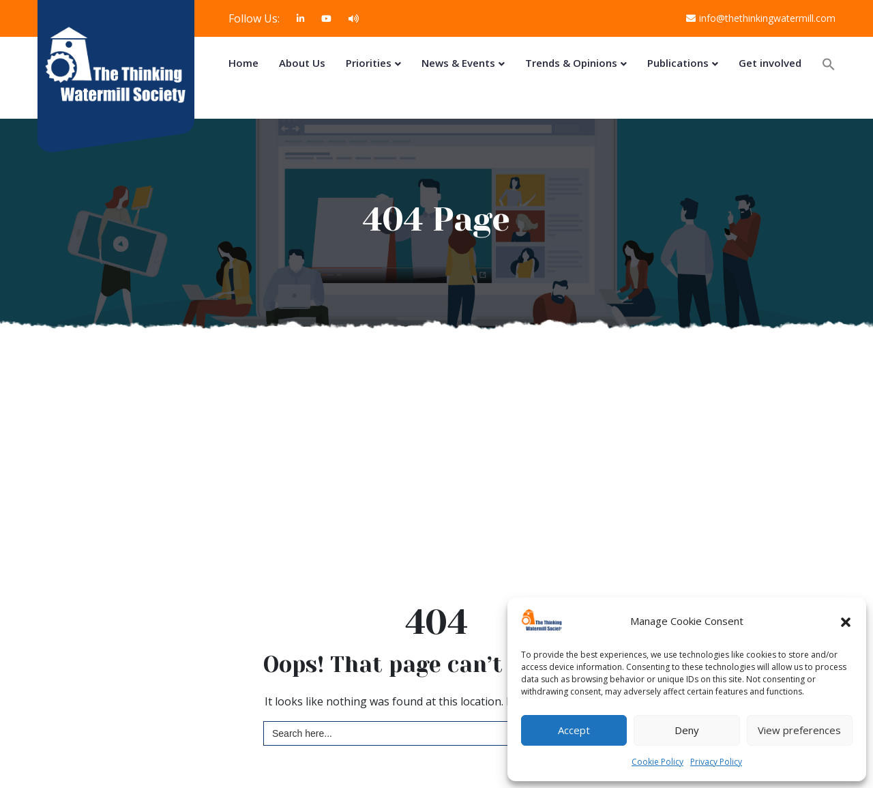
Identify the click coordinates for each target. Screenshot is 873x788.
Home (243, 63)
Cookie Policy (657, 762)
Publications (678, 63)
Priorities (368, 63)
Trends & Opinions (571, 63)
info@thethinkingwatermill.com (760, 18)
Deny (687, 730)
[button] (846, 621)
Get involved (770, 63)
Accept (574, 730)
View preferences (799, 730)
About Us (302, 63)
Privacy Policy (716, 762)
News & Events (458, 63)
